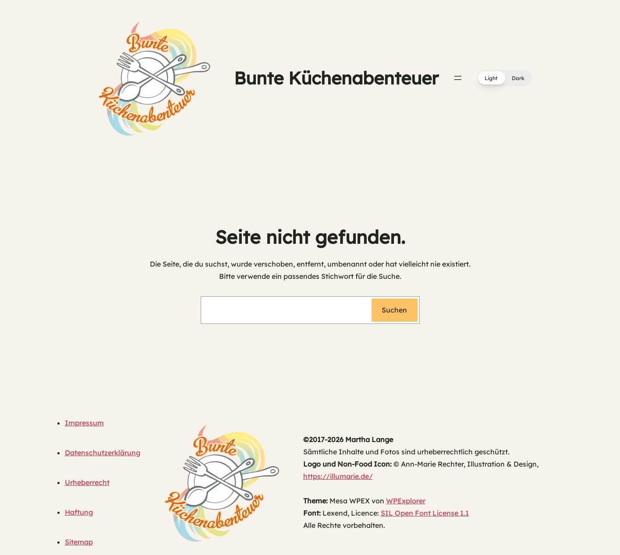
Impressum (84, 422)
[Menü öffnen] (458, 78)
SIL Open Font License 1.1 (425, 513)
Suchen (394, 310)
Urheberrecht (87, 482)
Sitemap (79, 541)
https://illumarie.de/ (338, 476)
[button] (504, 78)
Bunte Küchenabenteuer (336, 78)
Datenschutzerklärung (102, 452)
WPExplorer (405, 500)
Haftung (79, 512)
